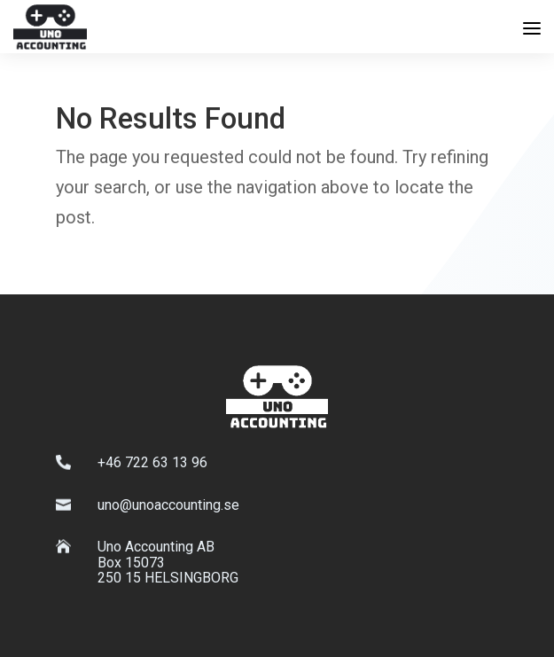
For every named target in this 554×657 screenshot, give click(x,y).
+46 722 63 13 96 (152, 462)
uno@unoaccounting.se (168, 505)
